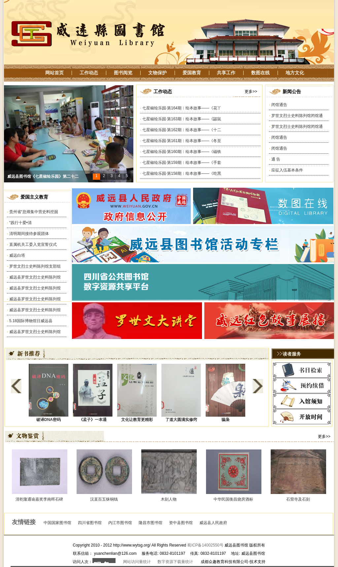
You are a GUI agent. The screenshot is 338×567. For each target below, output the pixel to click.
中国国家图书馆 (57, 522)
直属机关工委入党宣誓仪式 (33, 244)
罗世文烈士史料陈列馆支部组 (35, 266)
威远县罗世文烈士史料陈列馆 (35, 277)
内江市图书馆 (120, 522)
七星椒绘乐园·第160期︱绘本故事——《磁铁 (181, 151)
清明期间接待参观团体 (29, 233)
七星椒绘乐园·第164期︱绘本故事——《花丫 (181, 108)
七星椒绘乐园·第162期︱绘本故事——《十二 (181, 130)
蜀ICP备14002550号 (205, 545)
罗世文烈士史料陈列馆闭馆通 (297, 115)
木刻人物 (169, 499)
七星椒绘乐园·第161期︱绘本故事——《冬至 (181, 140)
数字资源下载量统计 (175, 561)
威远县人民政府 (213, 522)
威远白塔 (17, 255)
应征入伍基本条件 (287, 170)
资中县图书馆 (181, 522)
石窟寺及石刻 (298, 499)
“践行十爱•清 (20, 222)
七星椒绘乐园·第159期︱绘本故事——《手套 (181, 162)
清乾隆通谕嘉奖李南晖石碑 (39, 499)
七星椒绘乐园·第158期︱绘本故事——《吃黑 (181, 173)
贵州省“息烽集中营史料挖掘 (33, 211)
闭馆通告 (279, 104)
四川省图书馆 (90, 522)
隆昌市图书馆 (150, 522)
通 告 (275, 159)
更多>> (251, 91)
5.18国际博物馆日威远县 (30, 321)
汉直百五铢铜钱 (104, 499)
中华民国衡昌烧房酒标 (233, 499)
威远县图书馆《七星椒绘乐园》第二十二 (43, 176)
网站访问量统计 (137, 561)
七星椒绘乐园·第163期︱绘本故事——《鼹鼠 (181, 119)
